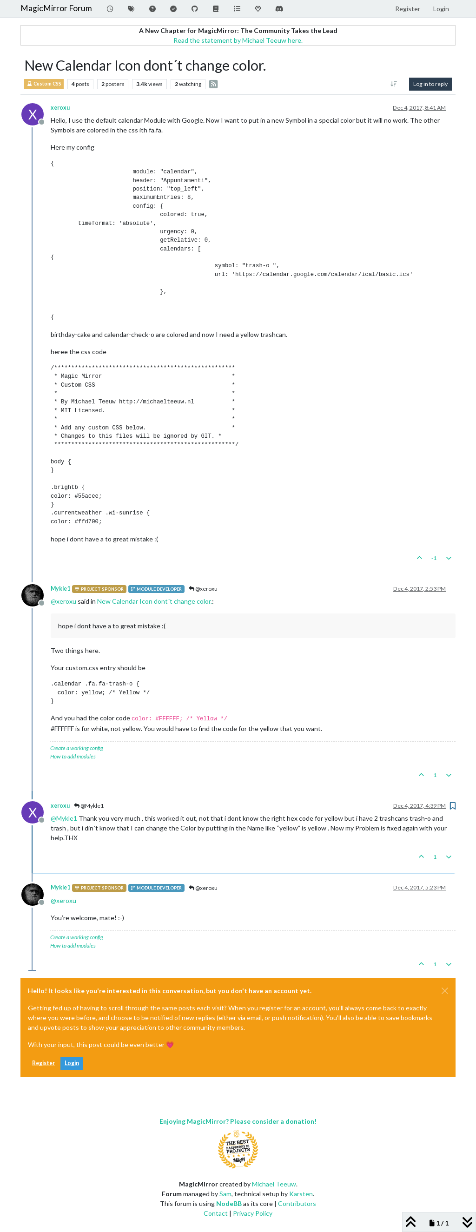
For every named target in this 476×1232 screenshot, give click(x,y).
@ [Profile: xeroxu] (63, 601)
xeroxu (60, 107)
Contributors (297, 1203)
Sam (225, 1194)
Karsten (301, 1194)
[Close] (445, 990)
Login (72, 1063)
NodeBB (229, 1203)
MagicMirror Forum (56, 8)
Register (43, 1063)
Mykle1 (60, 588)
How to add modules (73, 756)
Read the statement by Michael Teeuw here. (238, 40)
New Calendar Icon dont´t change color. (154, 601)
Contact (216, 1213)
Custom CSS (43, 84)
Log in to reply (430, 83)
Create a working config (76, 747)
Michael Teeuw (274, 1184)
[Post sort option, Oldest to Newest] (394, 84)
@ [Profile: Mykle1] (64, 818)
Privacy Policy (252, 1213)
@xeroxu (203, 588)
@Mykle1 (89, 805)
